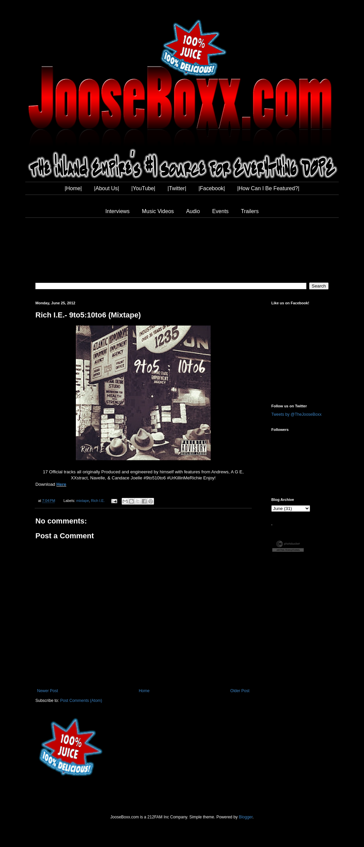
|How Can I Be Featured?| (268, 188)
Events (220, 211)
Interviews (117, 211)
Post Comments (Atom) (81, 700)
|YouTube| (143, 188)
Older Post (239, 690)
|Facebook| (212, 188)
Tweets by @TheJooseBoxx (296, 414)
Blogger (246, 817)
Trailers (250, 211)
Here (61, 484)
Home (144, 690)
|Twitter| (177, 188)
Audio (193, 211)
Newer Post (47, 690)
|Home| (73, 188)
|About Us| (106, 188)
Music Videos (158, 211)
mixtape (82, 501)
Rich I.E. (98, 501)
